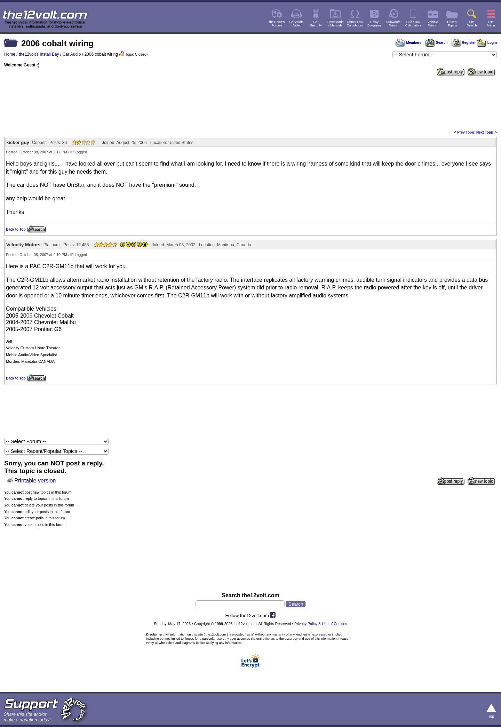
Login (487, 43)
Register (464, 43)
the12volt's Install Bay (39, 54)
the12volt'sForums (277, 23)
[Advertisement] (250, 102)
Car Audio (72, 54)
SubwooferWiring (394, 23)
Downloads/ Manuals (335, 23)
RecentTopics (452, 23)
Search (436, 43)
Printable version (35, 481)
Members (408, 43)
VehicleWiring (433, 23)
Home (9, 54)
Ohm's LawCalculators (355, 23)
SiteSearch (472, 23)
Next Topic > (486, 132)
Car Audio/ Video (296, 23)
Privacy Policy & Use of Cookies (320, 624)
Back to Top (15, 229)
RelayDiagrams (374, 23)
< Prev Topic (464, 132)
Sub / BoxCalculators (413, 23)
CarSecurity (316, 23)
